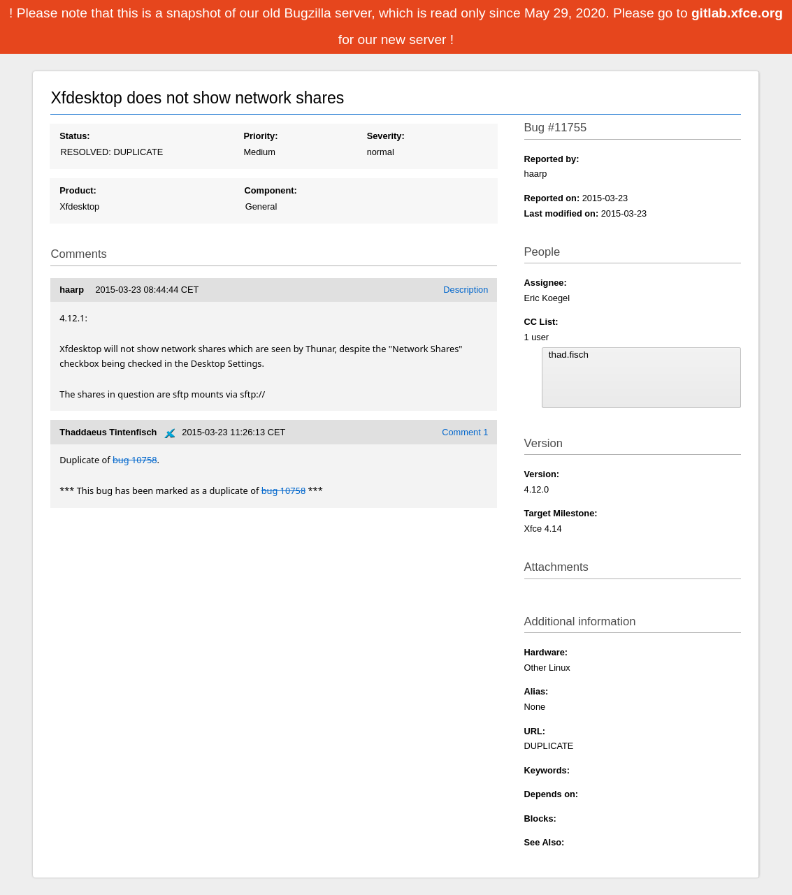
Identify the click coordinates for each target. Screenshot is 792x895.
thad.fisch (641, 355)
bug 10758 (135, 459)
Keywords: (547, 770)
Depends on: (551, 794)
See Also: (544, 842)
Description (465, 289)
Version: (542, 474)
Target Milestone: (561, 513)
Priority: (260, 136)
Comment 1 (465, 432)
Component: (270, 190)
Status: (74, 136)
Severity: (386, 136)
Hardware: (546, 652)
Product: (77, 190)
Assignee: (545, 282)
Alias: (536, 691)
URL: (535, 731)
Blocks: (540, 818)
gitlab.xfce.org (737, 13)
